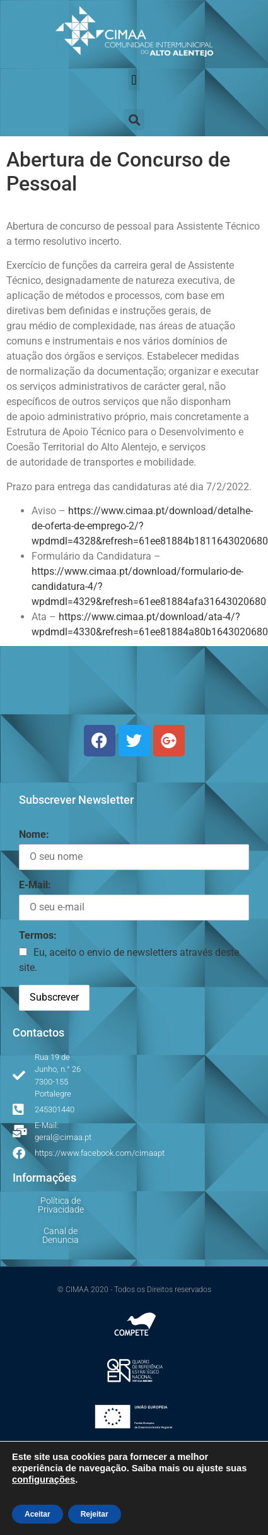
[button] (134, 79)
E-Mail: (35, 885)
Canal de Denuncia (60, 1235)
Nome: (34, 834)
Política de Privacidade (61, 1205)
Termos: (38, 935)
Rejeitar (94, 1514)
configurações (43, 1479)
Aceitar (37, 1514)
